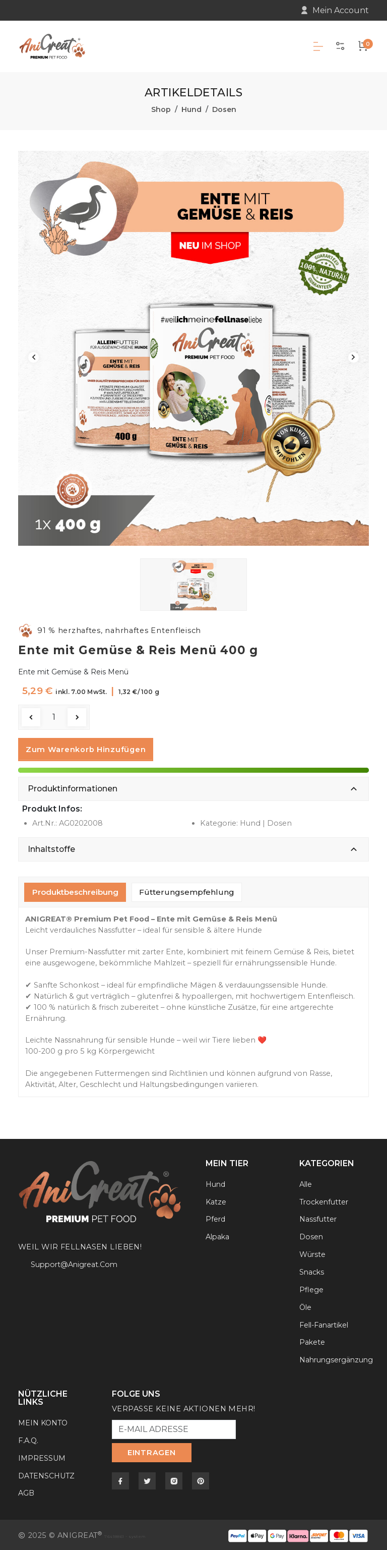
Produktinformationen (72, 786)
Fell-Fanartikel (325, 1323)
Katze (216, 1199)
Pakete (312, 1340)
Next (353, 356)
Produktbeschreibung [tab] (75, 890)
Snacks (312, 1270)
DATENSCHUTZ (47, 1473)
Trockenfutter (325, 1199)
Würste (312, 1252)
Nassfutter (318, 1217)
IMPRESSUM (42, 1456)
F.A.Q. (28, 1438)
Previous (34, 356)
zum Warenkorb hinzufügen (86, 748)
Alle (306, 1182)
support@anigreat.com (76, 1263)
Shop (161, 107)
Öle (305, 1305)
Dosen (224, 107)
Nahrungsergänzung (337, 1358)
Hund (191, 107)
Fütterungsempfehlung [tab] (186, 890)
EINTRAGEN (151, 1451)
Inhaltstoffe (51, 847)
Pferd (216, 1217)
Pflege (311, 1287)
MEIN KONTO (44, 1420)
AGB (26, 1491)
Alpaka (218, 1235)
